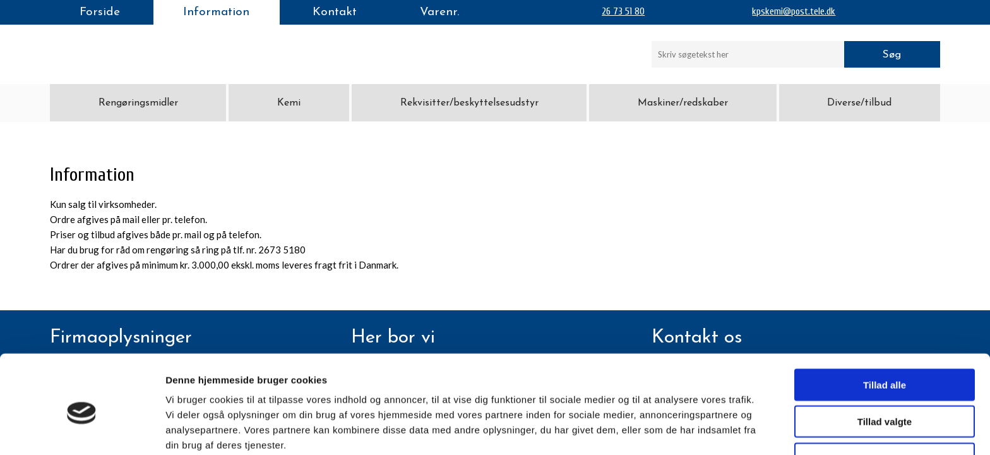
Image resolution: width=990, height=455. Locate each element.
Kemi (289, 103)
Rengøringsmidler (138, 103)
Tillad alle (884, 329)
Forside (100, 12)
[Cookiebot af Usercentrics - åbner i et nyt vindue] (82, 430)
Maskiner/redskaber (683, 103)
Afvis (885, 402)
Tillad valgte (884, 366)
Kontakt (335, 12)
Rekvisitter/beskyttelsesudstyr (469, 103)
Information (216, 12)
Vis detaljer (656, 430)
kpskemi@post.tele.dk (793, 11)
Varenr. (439, 12)
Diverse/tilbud (859, 103)
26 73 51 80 (623, 11)
